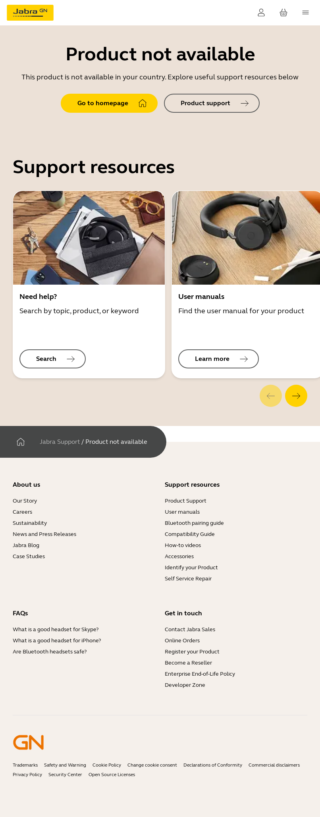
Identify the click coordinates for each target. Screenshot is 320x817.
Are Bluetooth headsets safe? (50, 651)
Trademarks (25, 765)
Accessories (179, 556)
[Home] (20, 441)
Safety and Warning (65, 765)
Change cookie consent (152, 765)
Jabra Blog (26, 545)
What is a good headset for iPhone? (57, 640)
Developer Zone (185, 685)
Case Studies (29, 556)
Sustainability (30, 523)
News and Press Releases (44, 534)
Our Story (25, 500)
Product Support (185, 500)
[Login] (261, 12)
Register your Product (192, 651)
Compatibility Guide (190, 534)
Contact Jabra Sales (190, 629)
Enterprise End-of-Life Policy (200, 674)
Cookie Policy (107, 765)
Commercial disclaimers (274, 765)
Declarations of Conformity (212, 765)
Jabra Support (60, 441)
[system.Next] (296, 396)
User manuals (182, 512)
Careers (22, 512)
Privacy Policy (27, 774)
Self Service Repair (188, 578)
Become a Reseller (188, 662)
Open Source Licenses (112, 774)
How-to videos (183, 545)
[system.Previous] (271, 396)
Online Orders (182, 640)
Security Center (65, 774)
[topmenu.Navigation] (305, 12)
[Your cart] (283, 12)
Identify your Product (191, 567)
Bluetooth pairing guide (194, 523)
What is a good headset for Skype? (55, 629)
